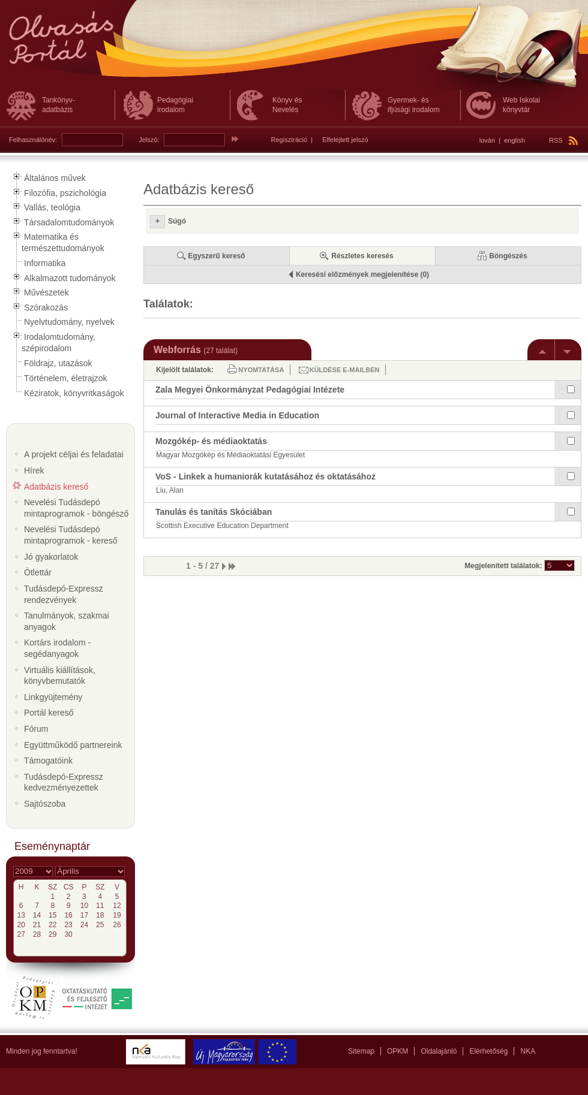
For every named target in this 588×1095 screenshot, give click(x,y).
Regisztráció (289, 139)
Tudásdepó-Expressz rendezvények (63, 594)
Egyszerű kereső (216, 256)
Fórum (36, 729)
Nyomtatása (261, 369)
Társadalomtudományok (69, 222)
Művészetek (46, 292)
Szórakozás (46, 307)
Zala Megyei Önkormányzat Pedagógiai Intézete (249, 389)
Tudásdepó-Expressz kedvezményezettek (63, 782)
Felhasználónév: (33, 139)
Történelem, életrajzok (65, 378)
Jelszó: (149, 139)
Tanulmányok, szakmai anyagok (66, 621)
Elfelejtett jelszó (345, 139)
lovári (487, 140)
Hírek (34, 470)
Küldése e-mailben (345, 369)
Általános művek (55, 178)
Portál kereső (48, 712)
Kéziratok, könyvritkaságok (74, 393)
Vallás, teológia (52, 207)
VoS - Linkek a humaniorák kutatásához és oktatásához (265, 476)
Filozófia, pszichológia (65, 193)
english (514, 140)
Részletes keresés (362, 256)
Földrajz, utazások (58, 363)
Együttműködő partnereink (73, 745)
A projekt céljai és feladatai (74, 454)
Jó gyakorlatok (51, 557)
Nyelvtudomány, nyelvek (69, 322)
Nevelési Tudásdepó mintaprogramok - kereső (71, 534)
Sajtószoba (44, 804)
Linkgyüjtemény (53, 697)
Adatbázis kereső (56, 486)
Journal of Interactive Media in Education (237, 415)
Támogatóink (48, 760)
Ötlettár (38, 572)
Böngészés (508, 256)
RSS (563, 140)
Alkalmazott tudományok (70, 278)
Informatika (44, 263)
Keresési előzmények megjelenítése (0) (362, 274)
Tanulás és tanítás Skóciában (213, 512)
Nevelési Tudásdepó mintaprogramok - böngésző (76, 507)
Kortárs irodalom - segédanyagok (57, 648)
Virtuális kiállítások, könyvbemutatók (59, 675)
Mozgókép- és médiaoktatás (211, 441)
